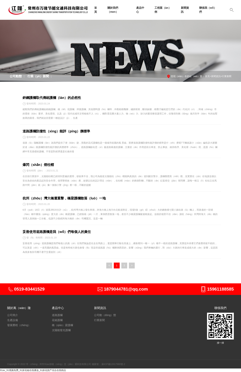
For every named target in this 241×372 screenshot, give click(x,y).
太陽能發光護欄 (61, 330)
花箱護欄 (57, 320)
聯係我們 (220, 308)
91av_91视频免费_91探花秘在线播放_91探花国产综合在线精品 (33, 370)
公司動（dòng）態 (105, 315)
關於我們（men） (112, 9)
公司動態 (16, 76)
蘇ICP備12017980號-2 (113, 364)
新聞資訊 (185, 9)
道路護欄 (57, 315)
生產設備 (12, 320)
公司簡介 (12, 315)
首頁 (95, 9)
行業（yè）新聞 (38, 76)
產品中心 (140, 9)
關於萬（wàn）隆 (19, 308)
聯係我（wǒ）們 (207, 9)
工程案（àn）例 (162, 9)
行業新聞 (226, 76)
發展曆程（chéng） (19, 325)
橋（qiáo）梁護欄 (62, 325)
